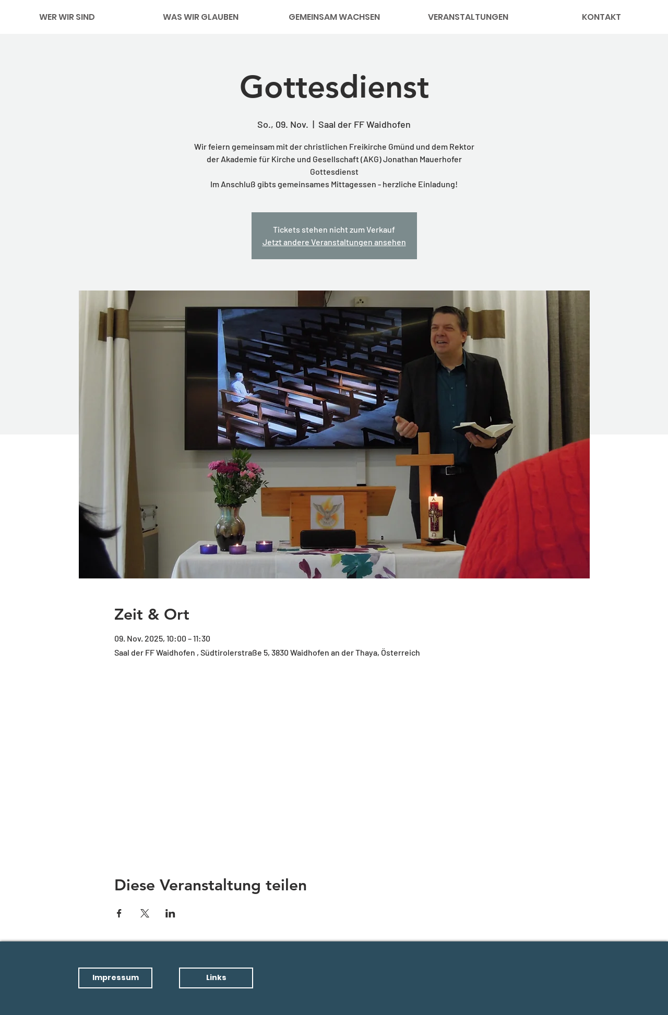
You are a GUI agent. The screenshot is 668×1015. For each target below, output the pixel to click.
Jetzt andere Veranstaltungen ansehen (334, 242)
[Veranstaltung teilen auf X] (145, 913)
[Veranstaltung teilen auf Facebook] (119, 913)
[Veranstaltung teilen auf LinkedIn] (170, 913)
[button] (115, 978)
